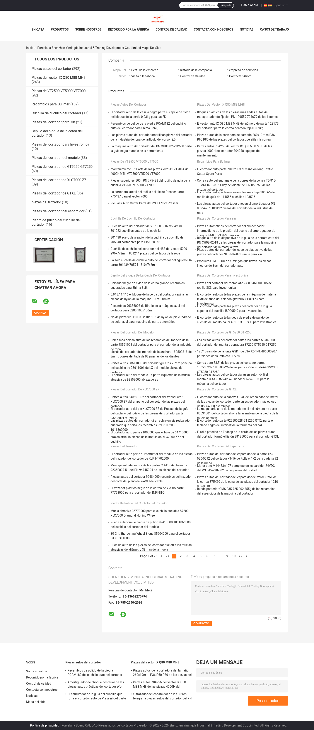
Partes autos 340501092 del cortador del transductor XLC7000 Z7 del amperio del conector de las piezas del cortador (148, 401)
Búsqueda (225, 5)
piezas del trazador (46, 202)
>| (247, 556)
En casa (38, 29)
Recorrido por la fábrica (128, 29)
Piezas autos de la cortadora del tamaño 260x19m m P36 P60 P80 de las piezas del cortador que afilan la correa (162, 673)
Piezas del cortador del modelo (56, 158)
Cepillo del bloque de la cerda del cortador (140, 275)
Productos (60, 29)
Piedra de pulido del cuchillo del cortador (139, 503)
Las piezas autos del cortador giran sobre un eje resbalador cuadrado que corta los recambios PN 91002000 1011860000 (151, 425)
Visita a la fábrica (143, 76)
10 (234, 556)
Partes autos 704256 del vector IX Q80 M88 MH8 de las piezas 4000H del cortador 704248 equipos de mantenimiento (234, 150)
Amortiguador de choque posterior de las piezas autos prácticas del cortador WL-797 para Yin (96, 685)
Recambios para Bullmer (51, 104)
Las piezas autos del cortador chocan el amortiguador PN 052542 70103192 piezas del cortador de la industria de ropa (236, 208)
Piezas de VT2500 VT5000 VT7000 (59, 91)
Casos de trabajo (274, 29)
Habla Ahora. (250, 5)
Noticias (247, 29)
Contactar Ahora (240, 76)
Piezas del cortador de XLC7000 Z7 (59, 180)
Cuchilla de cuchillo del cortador (56, 113)
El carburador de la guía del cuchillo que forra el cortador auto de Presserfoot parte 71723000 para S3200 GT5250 (97, 696)
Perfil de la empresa (144, 70)
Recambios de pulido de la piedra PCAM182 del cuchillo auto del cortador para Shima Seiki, (95, 673)
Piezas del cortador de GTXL (54, 193)
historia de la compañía (196, 70)
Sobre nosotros (88, 29)
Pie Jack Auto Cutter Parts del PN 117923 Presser (144, 203)
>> (240, 556)
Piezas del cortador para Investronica (60, 144)
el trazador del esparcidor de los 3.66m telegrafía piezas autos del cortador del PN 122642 (162, 696)
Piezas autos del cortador (51, 69)
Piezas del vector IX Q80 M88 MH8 (58, 78)
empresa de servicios (243, 70)
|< (161, 556)
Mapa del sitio (36, 702)
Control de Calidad (192, 76)
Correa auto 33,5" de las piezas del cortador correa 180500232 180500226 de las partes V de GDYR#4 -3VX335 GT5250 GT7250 (237, 367)
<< (167, 556)
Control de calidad (171, 29)
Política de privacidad (44, 725)
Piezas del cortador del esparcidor (58, 211)
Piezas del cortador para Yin (53, 122)
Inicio (30, 48)
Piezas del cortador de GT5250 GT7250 (62, 167)
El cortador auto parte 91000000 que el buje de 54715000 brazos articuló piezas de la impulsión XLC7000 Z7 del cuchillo (150, 437)
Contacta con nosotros (213, 29)
